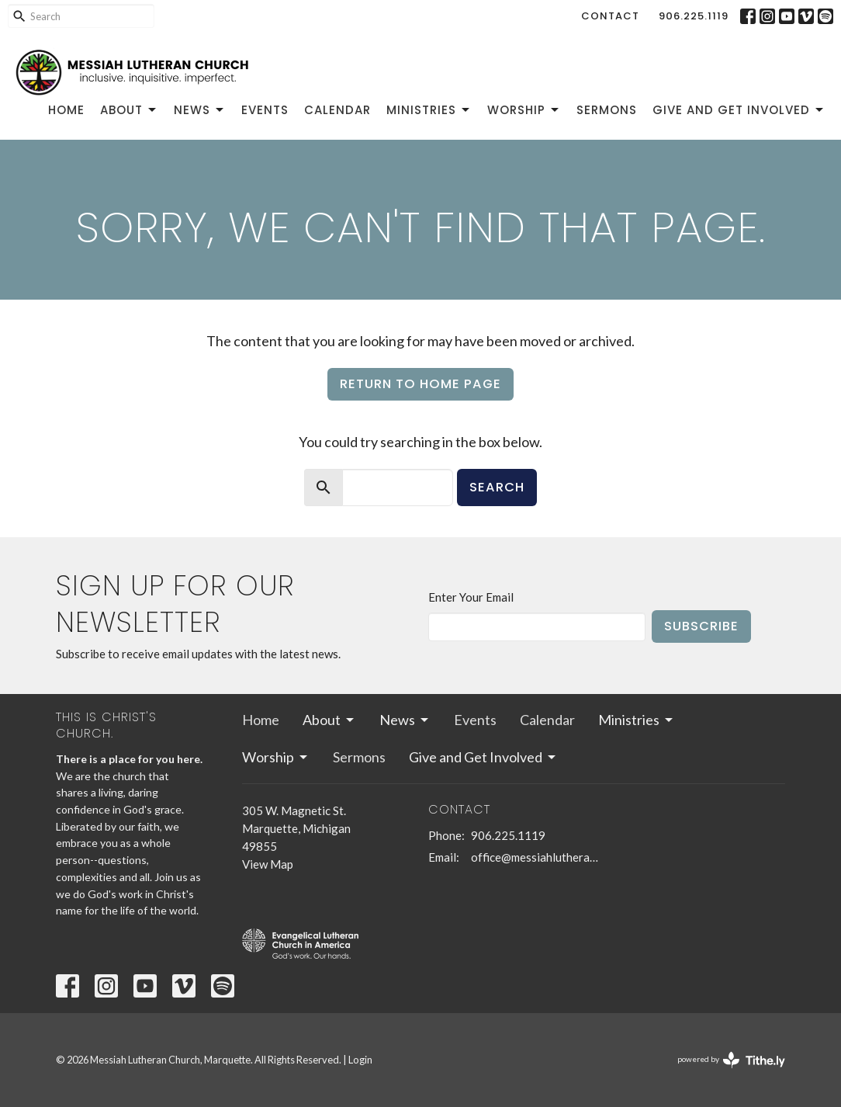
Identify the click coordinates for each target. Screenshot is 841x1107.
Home (66, 110)
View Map (267, 864)
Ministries (429, 110)
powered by (731, 1060)
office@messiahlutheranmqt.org (535, 857)
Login (360, 1059)
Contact (610, 16)
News (200, 110)
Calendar (337, 110)
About (129, 110)
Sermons (606, 110)
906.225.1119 (694, 16)
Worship (524, 110)
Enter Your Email (471, 597)
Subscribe (701, 626)
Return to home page (420, 384)
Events (265, 110)
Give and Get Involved (738, 110)
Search (496, 487)
